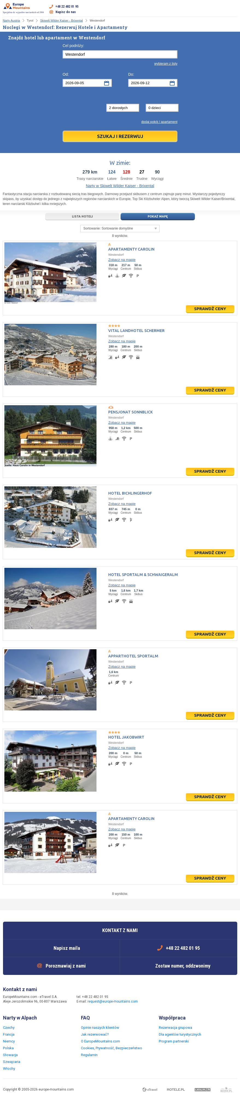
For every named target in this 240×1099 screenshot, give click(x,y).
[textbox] (120, 54)
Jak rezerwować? (95, 1034)
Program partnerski (174, 1041)
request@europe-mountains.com (112, 1001)
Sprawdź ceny (210, 308)
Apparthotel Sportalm (133, 656)
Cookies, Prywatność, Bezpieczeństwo (111, 1048)
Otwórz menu (233, 9)
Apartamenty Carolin (131, 249)
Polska (8, 1048)
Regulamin (89, 1055)
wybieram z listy (165, 64)
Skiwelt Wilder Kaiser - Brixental (61, 20)
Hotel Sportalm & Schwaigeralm (143, 574)
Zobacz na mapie (122, 260)
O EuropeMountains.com (100, 1041)
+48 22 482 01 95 (66, 6)
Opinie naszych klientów (100, 1027)
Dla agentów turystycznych (180, 1034)
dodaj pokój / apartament (159, 122)
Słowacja (10, 1055)
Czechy (8, 1027)
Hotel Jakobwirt (126, 737)
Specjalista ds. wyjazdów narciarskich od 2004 (23, 8)
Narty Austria (11, 20)
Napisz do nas (65, 12)
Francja (8, 1034)
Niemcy (9, 1041)
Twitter (163, 999)
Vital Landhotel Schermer (136, 330)
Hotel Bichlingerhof (130, 493)
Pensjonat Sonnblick (130, 412)
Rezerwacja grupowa (175, 1027)
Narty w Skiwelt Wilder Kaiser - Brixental (120, 186)
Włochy (9, 1068)
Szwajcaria (11, 1062)
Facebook (152, 999)
